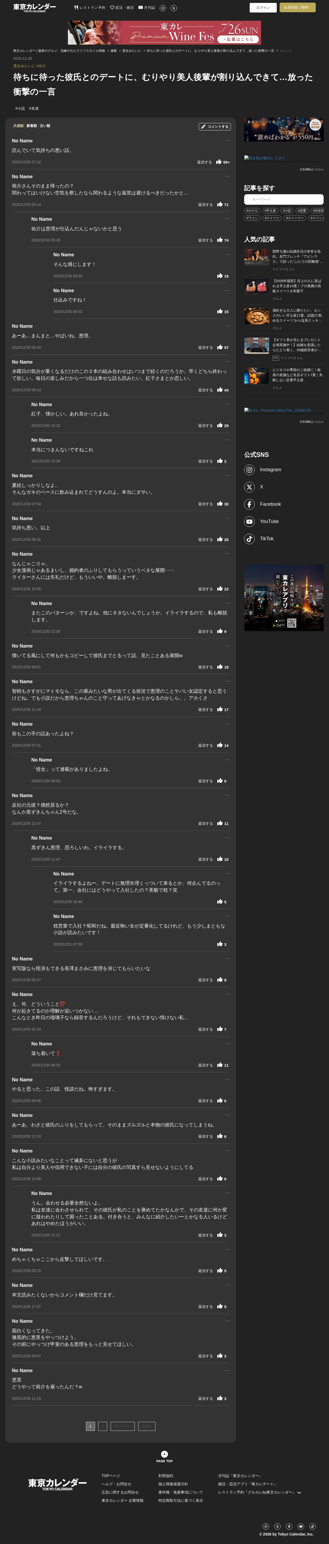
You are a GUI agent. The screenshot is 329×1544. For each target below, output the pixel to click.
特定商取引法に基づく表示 (180, 1500)
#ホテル (252, 210)
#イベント (318, 218)
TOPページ (111, 1476)
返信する (204, 162)
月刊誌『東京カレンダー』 (240, 1476)
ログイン (263, 8)
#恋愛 (302, 210)
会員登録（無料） (297, 7)
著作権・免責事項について (180, 1492)
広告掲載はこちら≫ (312, 169)
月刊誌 (146, 7)
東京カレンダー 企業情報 (123, 1500)
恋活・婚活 (122, 7)
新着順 (32, 126)
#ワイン (252, 218)
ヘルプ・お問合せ (116, 1484)
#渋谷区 (318, 210)
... (227, 140)
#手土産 (270, 210)
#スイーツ (272, 218)
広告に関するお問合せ (120, 1492)
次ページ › (122, 1426)
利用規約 (165, 1476)
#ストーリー (295, 218)
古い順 (45, 126)
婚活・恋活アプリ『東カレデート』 (248, 1484)
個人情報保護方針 (173, 1484)
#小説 (287, 210)
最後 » (147, 1426)
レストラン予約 (90, 7)
